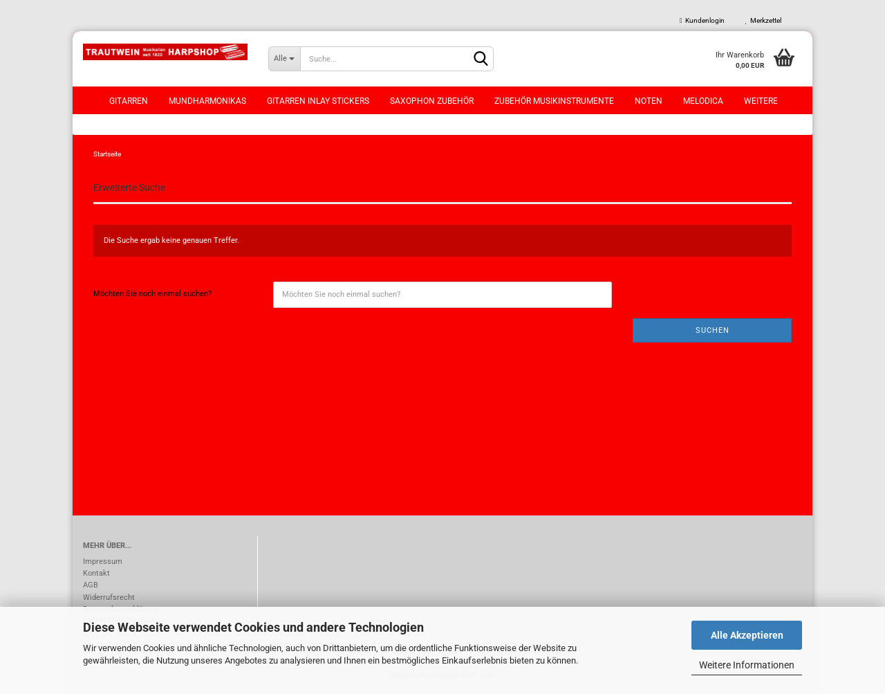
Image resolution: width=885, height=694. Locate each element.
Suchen (712, 330)
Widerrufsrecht (109, 597)
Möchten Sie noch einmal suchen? (152, 293)
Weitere (761, 101)
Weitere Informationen (746, 664)
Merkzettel (763, 20)
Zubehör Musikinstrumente (554, 101)
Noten (648, 101)
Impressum (102, 561)
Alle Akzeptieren (747, 635)
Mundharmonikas (207, 101)
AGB (90, 585)
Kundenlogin (702, 20)
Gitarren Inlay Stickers (318, 101)
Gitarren (128, 101)
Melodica (703, 101)
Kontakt (96, 573)
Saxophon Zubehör (432, 101)
